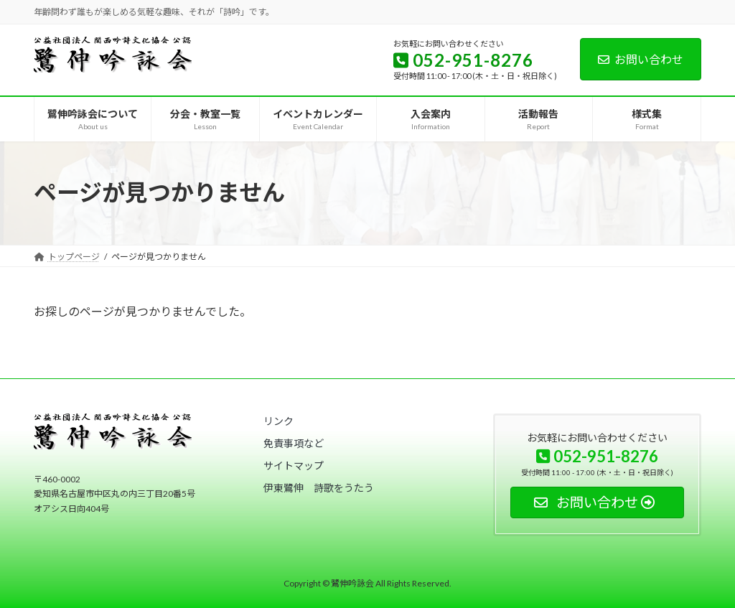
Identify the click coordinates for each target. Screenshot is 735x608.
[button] (278, 421)
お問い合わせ (640, 59)
